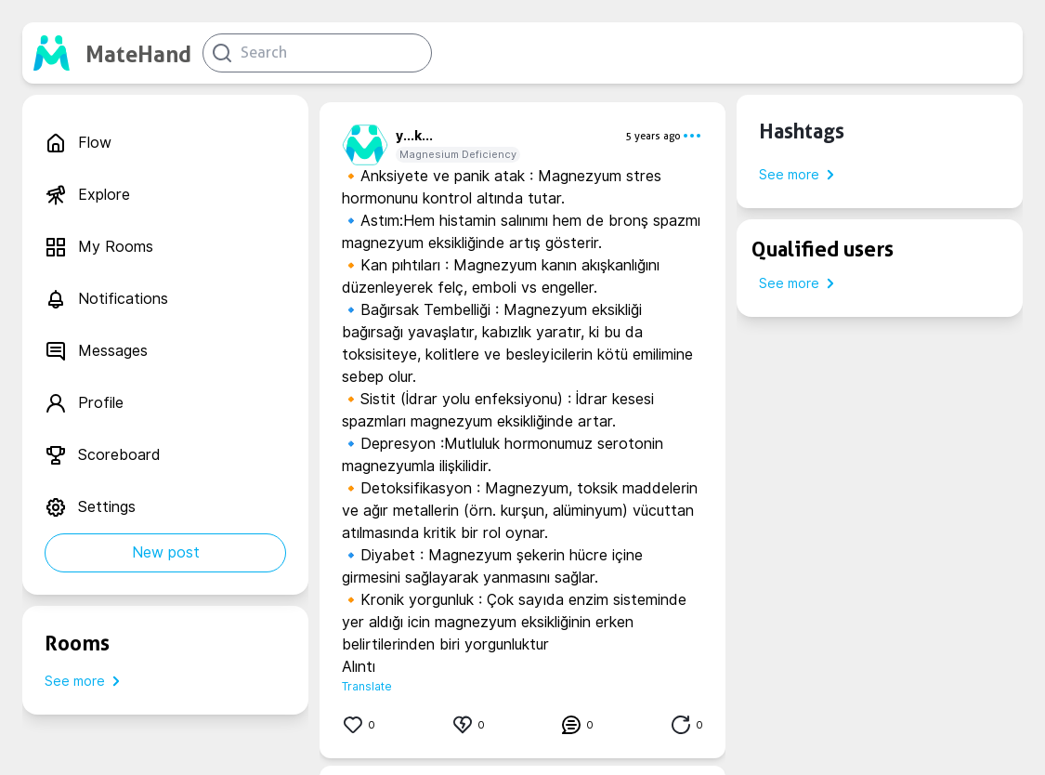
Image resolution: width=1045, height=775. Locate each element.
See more (86, 681)
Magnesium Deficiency (457, 154)
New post (166, 552)
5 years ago (653, 135)
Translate (367, 686)
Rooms (77, 643)
